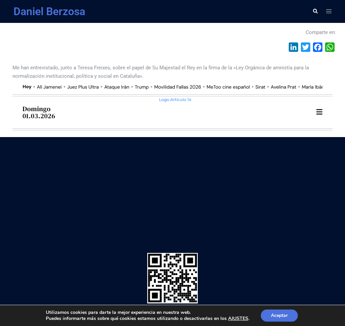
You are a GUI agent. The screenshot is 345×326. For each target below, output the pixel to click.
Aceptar (279, 315)
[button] (315, 11)
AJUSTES (238, 319)
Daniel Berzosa (49, 11)
